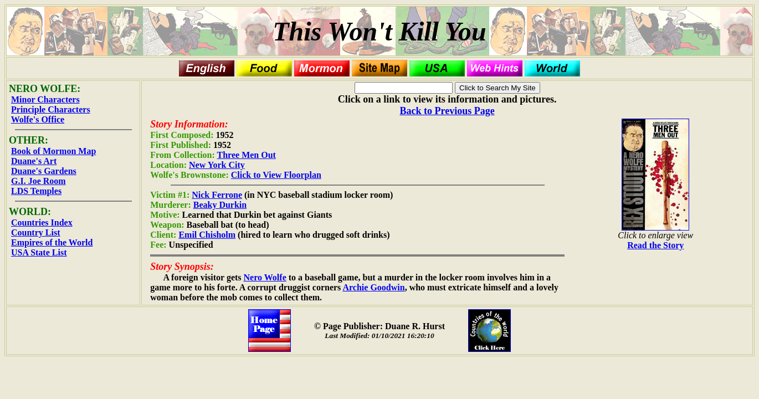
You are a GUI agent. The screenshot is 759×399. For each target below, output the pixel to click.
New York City (217, 165)
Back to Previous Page (447, 110)
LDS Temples (36, 191)
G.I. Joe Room (38, 181)
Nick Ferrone (217, 195)
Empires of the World (52, 242)
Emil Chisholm (206, 234)
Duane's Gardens (43, 171)
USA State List (38, 252)
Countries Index (42, 222)
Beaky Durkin (220, 204)
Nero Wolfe (265, 277)
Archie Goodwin (373, 287)
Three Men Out (246, 155)
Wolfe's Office (37, 119)
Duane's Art (34, 161)
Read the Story (655, 245)
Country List (35, 232)
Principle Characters (50, 109)
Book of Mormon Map (53, 151)
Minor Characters (45, 99)
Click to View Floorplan (276, 175)
